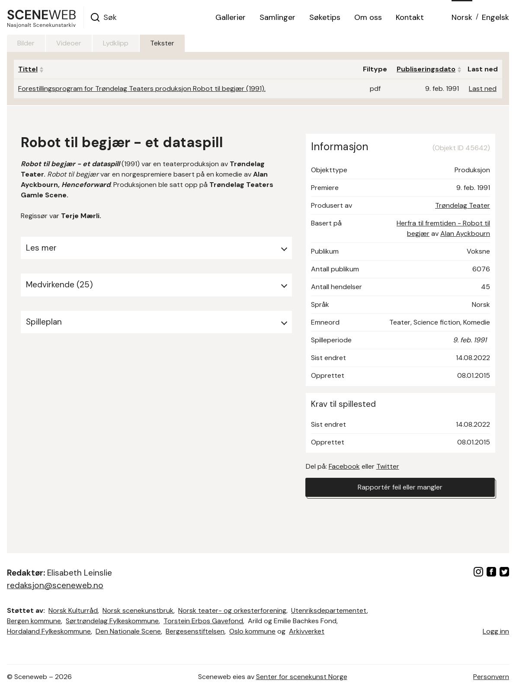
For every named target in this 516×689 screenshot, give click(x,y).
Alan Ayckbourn (465, 233)
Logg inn (496, 631)
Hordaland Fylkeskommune (49, 631)
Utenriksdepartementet (329, 610)
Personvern (491, 676)
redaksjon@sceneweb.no (55, 585)
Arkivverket (306, 631)
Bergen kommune (34, 620)
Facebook (344, 466)
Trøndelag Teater (462, 205)
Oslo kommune (252, 631)
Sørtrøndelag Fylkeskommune (112, 620)
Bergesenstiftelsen (195, 631)
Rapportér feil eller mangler (400, 487)
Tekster (162, 43)
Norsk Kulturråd (73, 610)
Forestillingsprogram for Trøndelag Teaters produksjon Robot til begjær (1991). (142, 88)
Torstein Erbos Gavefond (203, 620)
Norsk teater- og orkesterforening (232, 610)
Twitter (387, 466)
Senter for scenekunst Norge (301, 676)
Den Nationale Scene (128, 631)
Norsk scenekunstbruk (138, 610)
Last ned (483, 88)
